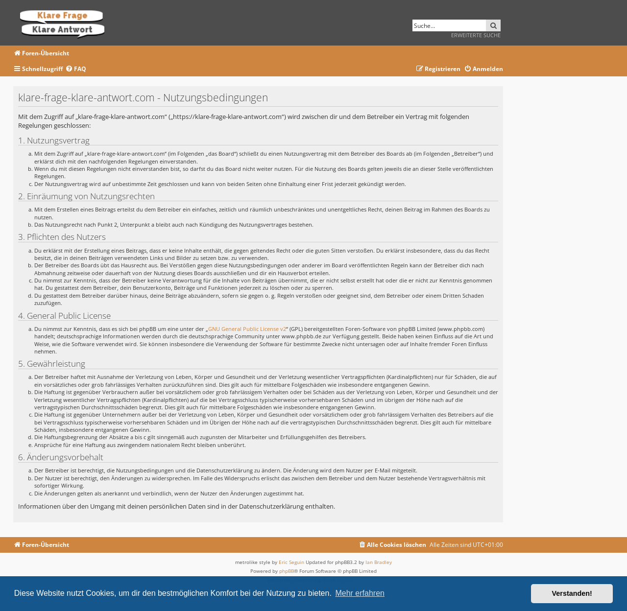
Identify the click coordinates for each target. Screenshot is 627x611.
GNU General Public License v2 (247, 328)
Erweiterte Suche (476, 35)
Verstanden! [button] (572, 593)
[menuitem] (75, 69)
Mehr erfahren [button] (360, 593)
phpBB (286, 570)
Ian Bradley (378, 562)
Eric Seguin (291, 562)
